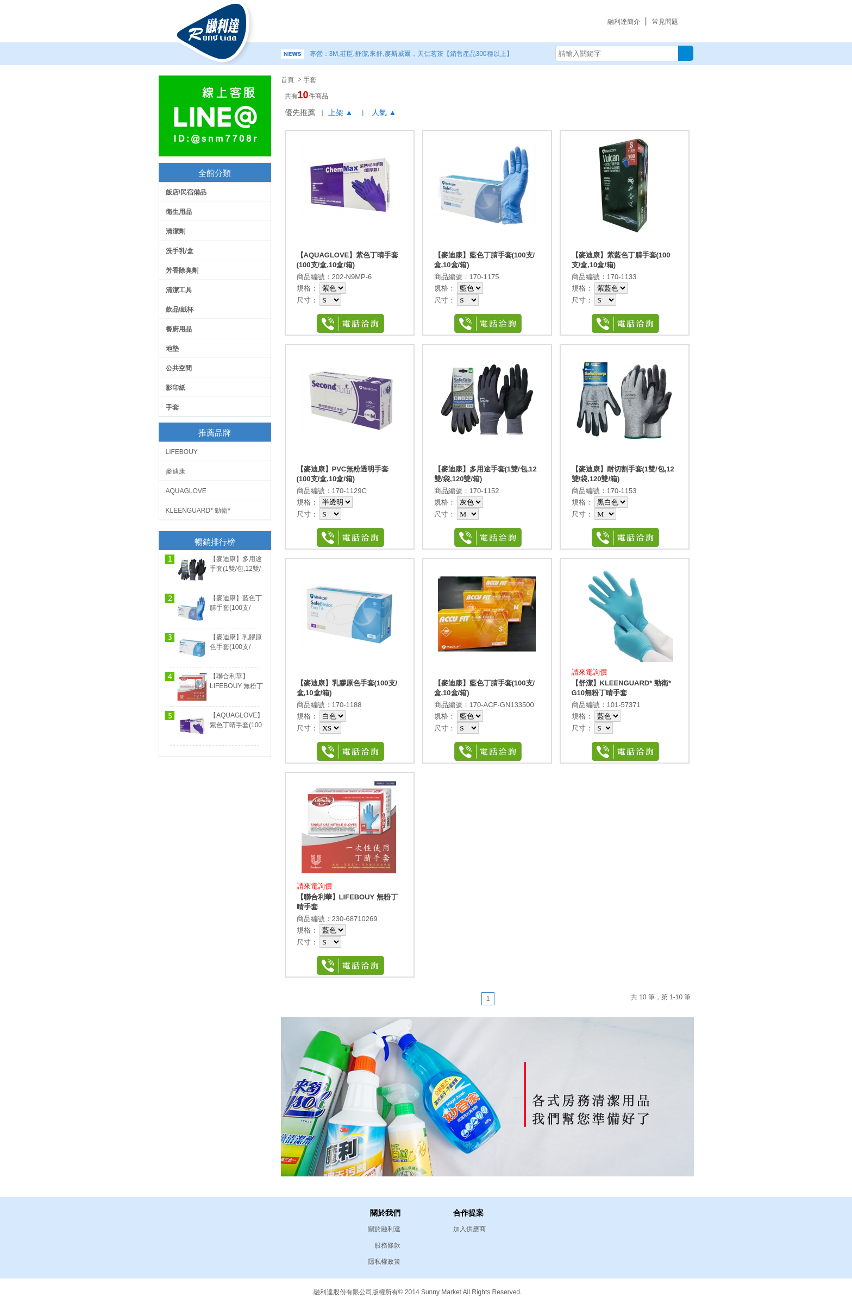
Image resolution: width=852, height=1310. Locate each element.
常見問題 (665, 22)
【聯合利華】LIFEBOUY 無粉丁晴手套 (236, 686)
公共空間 (179, 368)
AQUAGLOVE (186, 491)
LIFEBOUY (182, 452)
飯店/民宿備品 (186, 192)
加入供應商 (469, 1229)
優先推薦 (300, 112)
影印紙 (175, 388)
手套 (172, 407)
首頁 (287, 80)
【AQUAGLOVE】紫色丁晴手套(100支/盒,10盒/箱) (237, 725)
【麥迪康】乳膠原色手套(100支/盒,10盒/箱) (236, 646)
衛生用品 (179, 212)
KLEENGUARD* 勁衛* (198, 510)
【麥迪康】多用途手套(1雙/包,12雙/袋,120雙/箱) (236, 568)
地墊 (172, 348)
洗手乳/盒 (179, 251)
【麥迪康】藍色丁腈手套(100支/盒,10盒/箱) (236, 607)
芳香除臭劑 (182, 270)
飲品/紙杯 (179, 309)
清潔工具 (179, 290)
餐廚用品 (179, 329)
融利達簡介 (623, 22)
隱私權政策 (384, 1261)
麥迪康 (175, 471)
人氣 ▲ (384, 112)
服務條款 (387, 1245)
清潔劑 (175, 231)
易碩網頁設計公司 (638, 1291)
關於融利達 (384, 1229)
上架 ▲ (340, 112)
